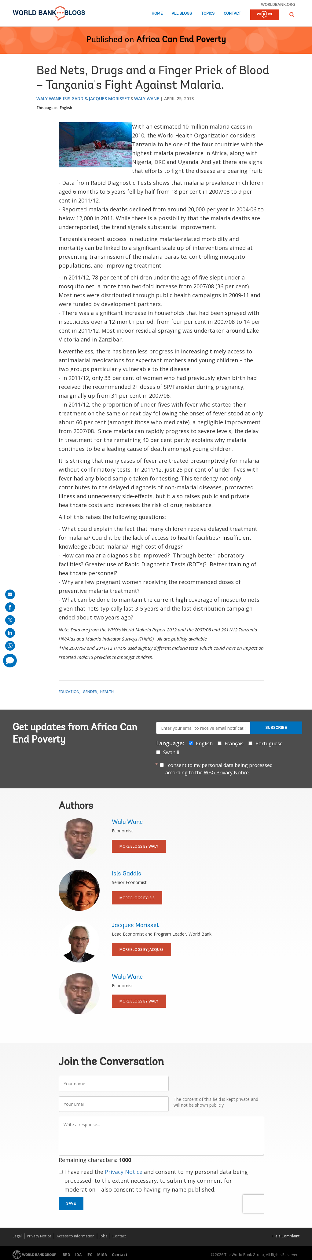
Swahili (171, 752)
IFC (89, 1254)
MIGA (102, 1254)
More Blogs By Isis (137, 897)
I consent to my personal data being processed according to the (219, 769)
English (66, 107)
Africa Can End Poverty (181, 40)
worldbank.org (278, 4)
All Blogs (182, 14)
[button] (291, 14)
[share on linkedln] (10, 633)
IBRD (65, 1254)
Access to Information (75, 1236)
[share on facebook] (10, 607)
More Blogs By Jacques (141, 949)
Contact (232, 14)
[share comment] (10, 660)
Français (234, 743)
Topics (208, 14)
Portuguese (269, 743)
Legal (17, 1236)
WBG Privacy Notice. (227, 772)
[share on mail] (10, 594)
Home (157, 14)
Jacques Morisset (109, 98)
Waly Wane (48, 98)
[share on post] (10, 620)
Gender (90, 691)
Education (69, 691)
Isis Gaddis (75, 98)
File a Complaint (285, 1236)
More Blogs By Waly (138, 846)
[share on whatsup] (10, 646)
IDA (78, 1254)
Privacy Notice (123, 1171)
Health (107, 691)
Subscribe (276, 727)
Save (71, 1203)
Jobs (103, 1236)
